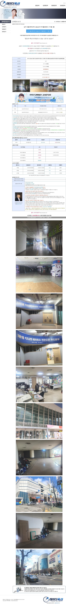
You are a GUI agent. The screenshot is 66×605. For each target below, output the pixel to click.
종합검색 (37, 5)
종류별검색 (62, 5)
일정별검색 (45, 5)
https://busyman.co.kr (43, 43)
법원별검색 (54, 5)
